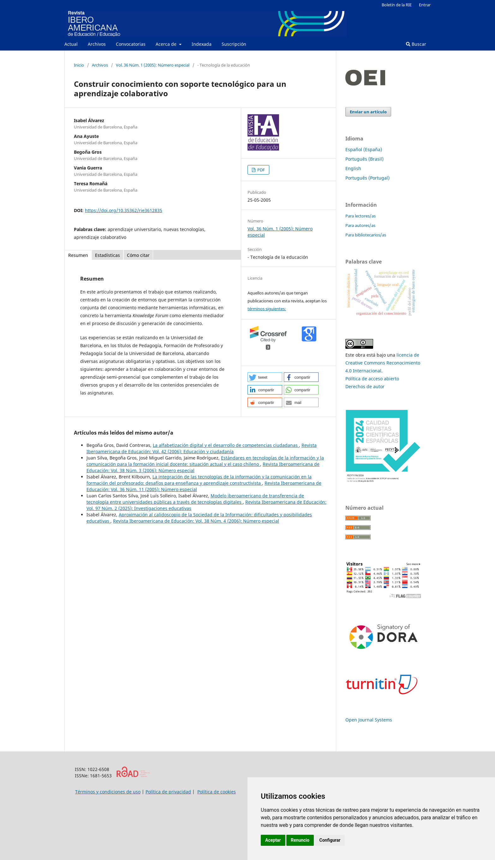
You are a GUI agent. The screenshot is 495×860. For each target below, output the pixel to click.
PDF (260, 170)
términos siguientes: (267, 308)
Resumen (78, 255)
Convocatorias (131, 44)
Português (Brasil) (364, 159)
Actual (71, 44)
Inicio (79, 65)
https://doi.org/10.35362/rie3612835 (123, 210)
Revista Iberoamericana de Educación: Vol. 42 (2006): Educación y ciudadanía (201, 448)
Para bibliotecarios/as (365, 235)
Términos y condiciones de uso (107, 792)
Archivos (97, 44)
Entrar (425, 5)
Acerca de (167, 44)
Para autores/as (360, 225)
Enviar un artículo (368, 112)
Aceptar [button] (273, 840)
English (353, 168)
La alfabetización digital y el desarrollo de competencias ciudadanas (226, 445)
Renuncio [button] (300, 840)
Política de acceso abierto (372, 379)
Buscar (416, 44)
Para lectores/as (360, 216)
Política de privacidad (168, 792)
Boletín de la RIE (397, 5)
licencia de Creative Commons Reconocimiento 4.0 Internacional (382, 363)
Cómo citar (138, 255)
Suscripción (234, 44)
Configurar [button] (329, 840)
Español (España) (363, 149)
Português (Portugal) (367, 178)
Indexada (202, 44)
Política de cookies (216, 792)
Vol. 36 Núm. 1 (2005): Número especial (152, 65)
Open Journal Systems (368, 720)
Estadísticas (107, 255)
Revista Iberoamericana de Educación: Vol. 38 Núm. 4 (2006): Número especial (196, 521)
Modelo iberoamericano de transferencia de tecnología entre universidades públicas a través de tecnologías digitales (195, 499)
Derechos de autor (365, 386)
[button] (265, 377)
